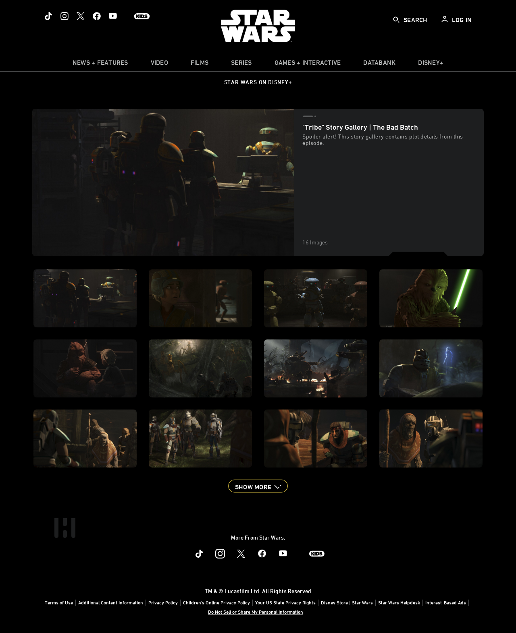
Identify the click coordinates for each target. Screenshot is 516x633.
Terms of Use (59, 602)
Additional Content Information (110, 602)
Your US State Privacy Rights (285, 602)
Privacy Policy (163, 602)
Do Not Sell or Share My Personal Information (255, 611)
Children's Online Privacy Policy (216, 602)
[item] (100, 64)
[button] (258, 486)
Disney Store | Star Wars (347, 602)
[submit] (396, 19)
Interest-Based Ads (445, 602)
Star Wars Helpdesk (399, 602)
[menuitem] (159, 64)
